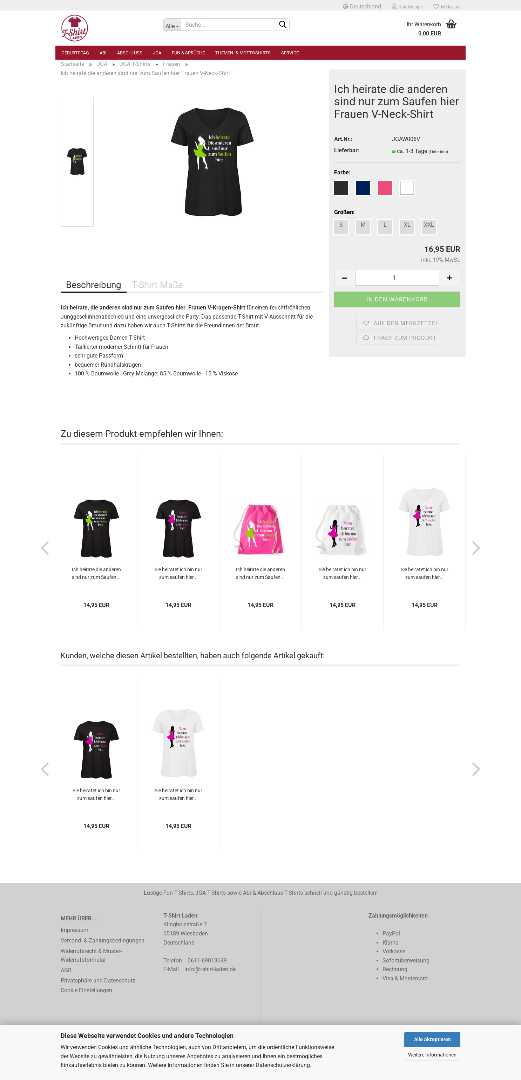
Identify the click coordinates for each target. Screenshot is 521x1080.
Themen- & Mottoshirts (243, 52)
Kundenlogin (407, 6)
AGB (66, 970)
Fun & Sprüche (188, 52)
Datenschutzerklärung (283, 1065)
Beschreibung (93, 285)
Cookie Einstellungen (86, 990)
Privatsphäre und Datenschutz (98, 980)
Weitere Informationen (432, 1055)
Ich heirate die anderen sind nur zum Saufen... (96, 573)
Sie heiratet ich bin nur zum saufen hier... (178, 573)
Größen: (344, 212)
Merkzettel (446, 6)
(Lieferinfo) (438, 151)
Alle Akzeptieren (432, 1039)
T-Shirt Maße (157, 285)
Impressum (74, 930)
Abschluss (129, 52)
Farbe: (342, 172)
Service (290, 52)
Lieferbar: (346, 150)
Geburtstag (75, 52)
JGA (157, 52)
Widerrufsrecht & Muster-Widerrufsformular (91, 956)
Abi (103, 52)
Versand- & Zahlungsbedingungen (102, 940)
